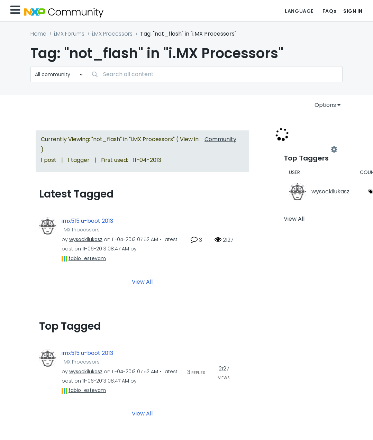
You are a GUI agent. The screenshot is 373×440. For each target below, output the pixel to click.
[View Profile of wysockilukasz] (85, 239)
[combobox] (215, 74)
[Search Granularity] (59, 74)
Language (299, 11)
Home (38, 34)
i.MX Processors (112, 34)
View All (142, 281)
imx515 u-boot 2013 (87, 221)
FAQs (329, 11)
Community (220, 139)
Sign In (353, 11)
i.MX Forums (69, 34)
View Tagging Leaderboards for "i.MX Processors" (309, 149)
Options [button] (325, 105)
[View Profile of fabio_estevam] (87, 258)
